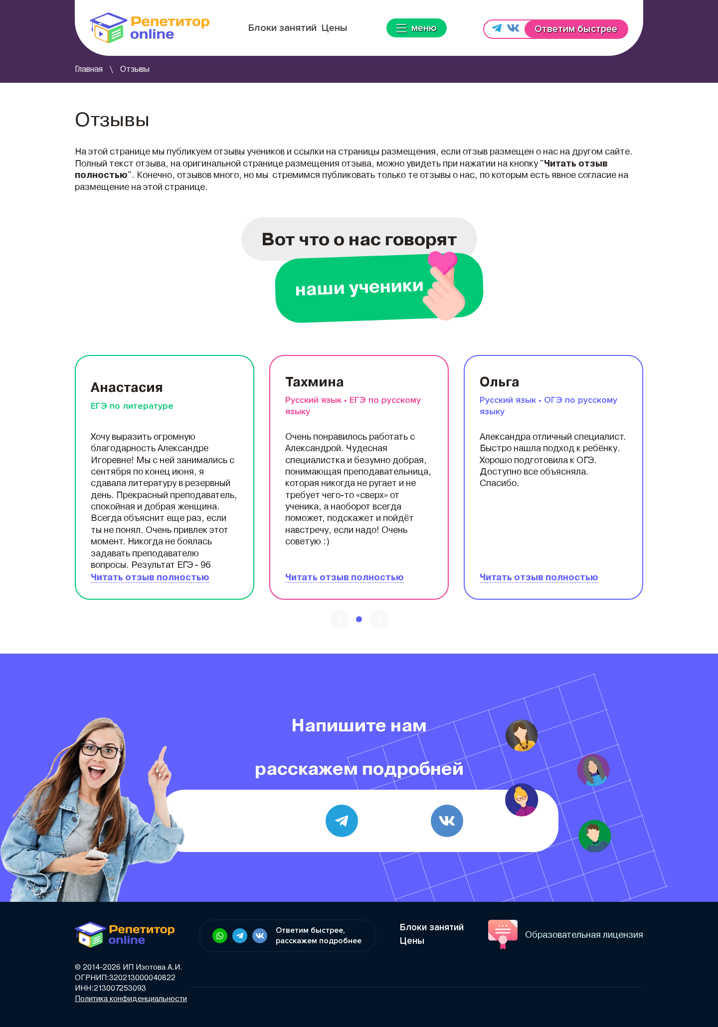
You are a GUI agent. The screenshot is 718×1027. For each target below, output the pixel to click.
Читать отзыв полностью (150, 577)
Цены (335, 28)
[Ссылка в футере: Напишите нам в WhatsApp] (219, 935)
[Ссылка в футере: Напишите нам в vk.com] (259, 935)
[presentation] (339, 619)
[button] (359, 619)
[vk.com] (447, 821)
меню (416, 28)
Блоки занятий (282, 28)
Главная (89, 69)
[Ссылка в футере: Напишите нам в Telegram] (239, 935)
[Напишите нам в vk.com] (513, 29)
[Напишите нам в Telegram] (497, 29)
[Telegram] (342, 821)
